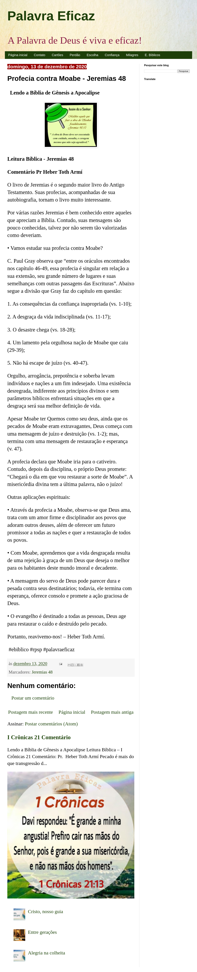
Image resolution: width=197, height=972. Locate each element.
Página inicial (17, 55)
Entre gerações (42, 932)
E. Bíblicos (152, 55)
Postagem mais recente (30, 712)
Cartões (57, 55)
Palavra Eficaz (51, 16)
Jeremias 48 (42, 672)
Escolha (92, 55)
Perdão (75, 55)
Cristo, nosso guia (45, 911)
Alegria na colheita (46, 952)
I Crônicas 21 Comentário (39, 737)
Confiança (112, 55)
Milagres (132, 55)
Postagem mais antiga (112, 712)
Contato (39, 55)
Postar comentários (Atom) (51, 723)
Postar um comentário (32, 698)
